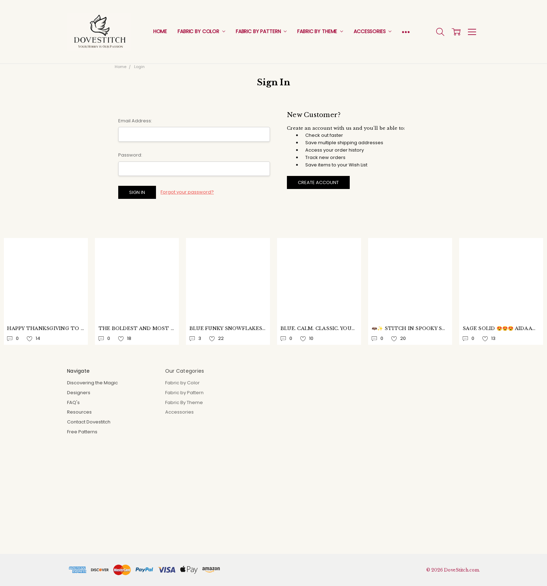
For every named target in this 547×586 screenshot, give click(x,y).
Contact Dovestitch (88, 422)
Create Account (318, 182)
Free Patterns (82, 431)
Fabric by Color (201, 31)
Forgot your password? (187, 192)
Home (160, 31)
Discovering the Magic (92, 382)
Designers (78, 392)
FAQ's (73, 402)
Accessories (372, 31)
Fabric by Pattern (261, 31)
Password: (130, 155)
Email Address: (135, 120)
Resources (79, 412)
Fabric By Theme (320, 31)
